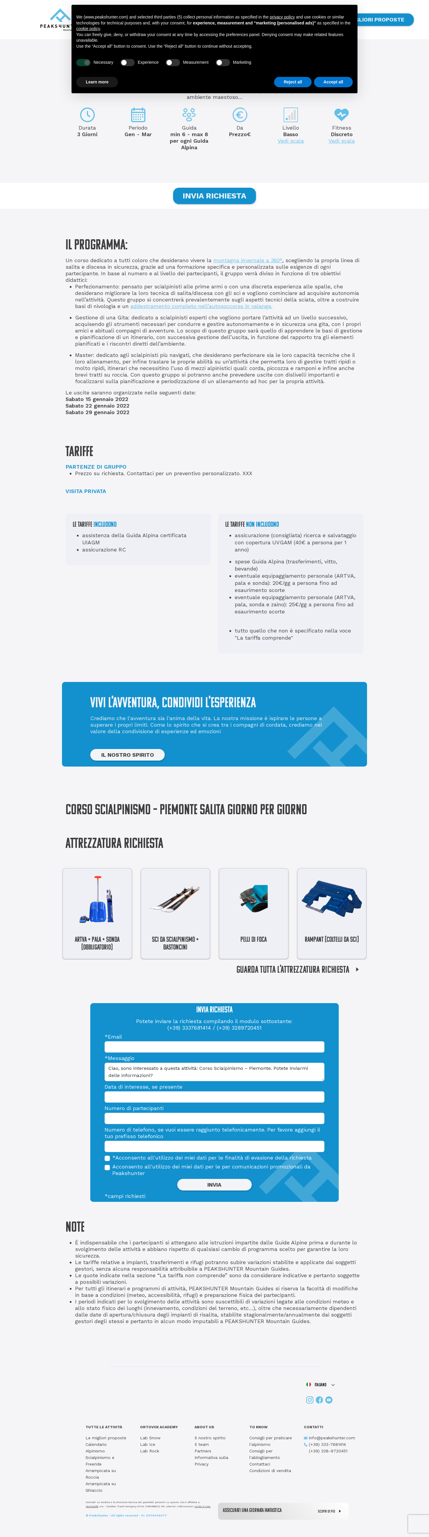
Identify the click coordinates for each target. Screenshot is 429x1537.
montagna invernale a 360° (247, 260)
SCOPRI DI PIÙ (331, 1511)
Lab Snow (150, 1437)
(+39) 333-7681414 (325, 1444)
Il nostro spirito (210, 1437)
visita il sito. (203, 1506)
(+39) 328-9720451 (325, 1451)
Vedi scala (291, 141)
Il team (202, 1444)
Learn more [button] (97, 82)
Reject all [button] (293, 82)
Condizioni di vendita (270, 1470)
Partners (203, 1451)
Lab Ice (147, 1444)
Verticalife (92, 1506)
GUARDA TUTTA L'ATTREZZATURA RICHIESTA (300, 970)
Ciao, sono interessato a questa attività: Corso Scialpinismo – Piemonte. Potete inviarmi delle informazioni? (214, 1072)
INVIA (214, 1185)
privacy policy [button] (282, 17)
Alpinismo (95, 1451)
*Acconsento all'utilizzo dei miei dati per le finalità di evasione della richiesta (212, 1157)
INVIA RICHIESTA (214, 195)
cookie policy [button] (88, 28)
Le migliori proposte (106, 1437)
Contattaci (259, 1464)
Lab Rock (149, 1451)
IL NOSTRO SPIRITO (127, 755)
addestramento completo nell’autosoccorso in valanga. (201, 306)
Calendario (96, 1444)
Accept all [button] (333, 82)
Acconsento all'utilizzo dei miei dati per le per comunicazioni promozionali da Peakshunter (211, 1169)
